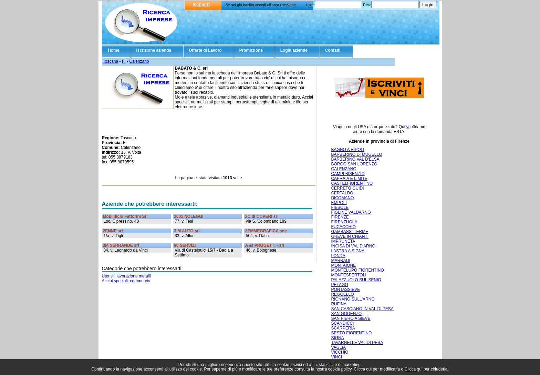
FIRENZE (340, 217)
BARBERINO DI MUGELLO (356, 154)
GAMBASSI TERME (349, 231)
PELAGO (339, 284)
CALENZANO (343, 168)
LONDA (338, 255)
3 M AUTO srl (187, 231)
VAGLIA (338, 347)
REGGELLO (342, 294)
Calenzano (139, 61)
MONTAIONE (343, 265)
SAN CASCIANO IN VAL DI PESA (362, 308)
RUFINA (338, 304)
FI (124, 61)
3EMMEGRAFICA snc (266, 231)
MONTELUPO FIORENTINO (357, 270)
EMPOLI (338, 202)
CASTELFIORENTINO (352, 183)
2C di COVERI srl (262, 216)
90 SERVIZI (185, 245)
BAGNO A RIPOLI (347, 149)
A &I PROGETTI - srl (264, 245)
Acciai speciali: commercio (126, 280)
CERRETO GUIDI (347, 188)
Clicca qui (363, 369)
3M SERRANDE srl (121, 245)
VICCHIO (339, 352)
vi (407, 126)
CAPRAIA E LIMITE (349, 178)
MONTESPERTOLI (348, 275)
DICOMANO (342, 197)
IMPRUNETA (343, 241)
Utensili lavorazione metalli (126, 276)
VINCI (336, 357)
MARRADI (340, 260)
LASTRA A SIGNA (347, 251)
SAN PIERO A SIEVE (350, 318)
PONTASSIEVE (345, 289)
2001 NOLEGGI (188, 216)
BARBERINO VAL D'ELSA (355, 159)
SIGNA (337, 337)
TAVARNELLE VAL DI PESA (357, 342)
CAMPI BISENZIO (347, 173)
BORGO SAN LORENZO (354, 164)
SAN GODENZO (346, 313)
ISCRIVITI (201, 5)
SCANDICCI (342, 323)
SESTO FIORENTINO (351, 333)
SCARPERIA (343, 328)
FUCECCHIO (343, 226)
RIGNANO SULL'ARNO (352, 299)
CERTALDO (342, 193)
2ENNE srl (113, 231)
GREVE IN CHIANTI (349, 236)
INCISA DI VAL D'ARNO (353, 246)
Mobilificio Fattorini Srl (125, 216)
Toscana (110, 61)
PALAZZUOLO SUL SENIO (356, 279)
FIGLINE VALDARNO (351, 212)
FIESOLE (340, 207)
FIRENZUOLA (344, 222)
